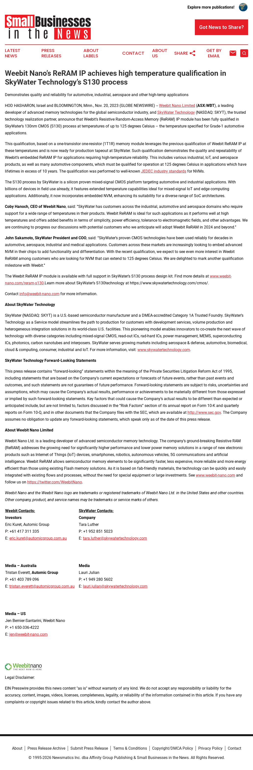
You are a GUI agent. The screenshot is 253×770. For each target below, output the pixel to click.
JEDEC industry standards (163, 171)
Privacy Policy (210, 748)
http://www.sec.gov (204, 412)
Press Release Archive (46, 748)
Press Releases (51, 53)
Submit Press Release (89, 748)
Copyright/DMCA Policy (172, 748)
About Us (159, 53)
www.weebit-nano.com (215, 475)
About (17, 748)
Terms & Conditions (130, 748)
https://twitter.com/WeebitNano (54, 482)
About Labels (91, 53)
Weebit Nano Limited (177, 105)
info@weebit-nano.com (39, 293)
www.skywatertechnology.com (163, 349)
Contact (133, 53)
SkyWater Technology (176, 112)
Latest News (12, 53)
